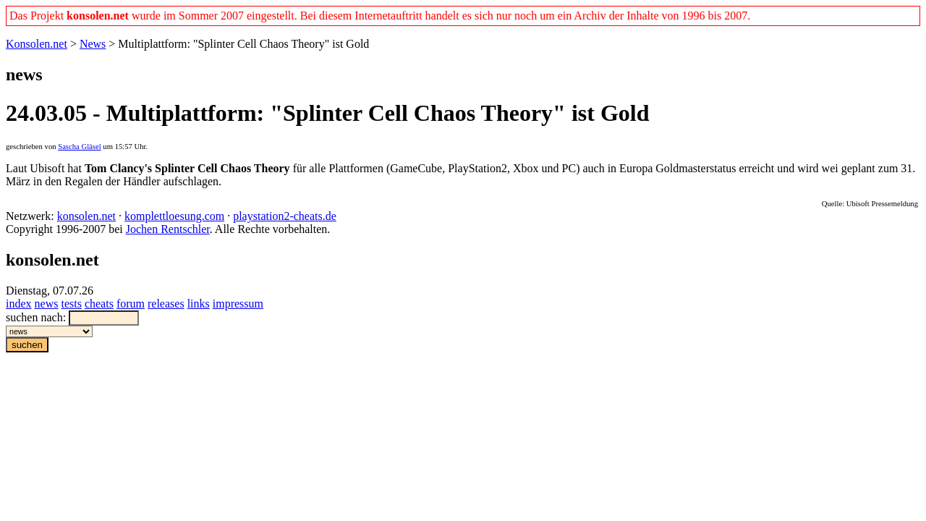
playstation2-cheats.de (284, 216)
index (19, 303)
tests (71, 303)
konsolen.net (86, 216)
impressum (238, 303)
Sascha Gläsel (79, 147)
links (198, 303)
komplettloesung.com (174, 216)
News (93, 44)
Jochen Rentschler (168, 229)
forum (130, 303)
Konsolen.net (36, 44)
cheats (99, 303)
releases (166, 303)
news (47, 303)
